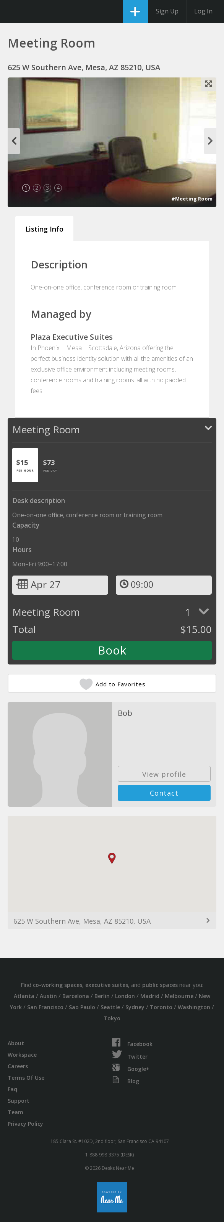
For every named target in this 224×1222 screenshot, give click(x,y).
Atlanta (24, 996)
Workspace (22, 1054)
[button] (112, 858)
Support (18, 1100)
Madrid (149, 996)
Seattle (110, 1007)
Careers (18, 1066)
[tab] (25, 465)
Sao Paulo (82, 1007)
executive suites (106, 984)
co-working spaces (57, 984)
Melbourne (179, 996)
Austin (48, 996)
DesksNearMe (12, 11)
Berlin (102, 996)
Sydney (134, 1007)
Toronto (161, 1007)
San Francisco (45, 1007)
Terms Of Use (26, 1077)
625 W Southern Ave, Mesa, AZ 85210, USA (82, 921)
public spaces (160, 984)
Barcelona (75, 996)
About (16, 1043)
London (125, 996)
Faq (12, 1089)
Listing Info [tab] (44, 229)
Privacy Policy (25, 1123)
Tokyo (112, 1018)
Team (15, 1112)
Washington (194, 1007)
